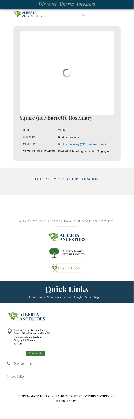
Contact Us (35, 353)
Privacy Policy (15, 376)
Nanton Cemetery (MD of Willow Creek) (82, 144)
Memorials (54, 297)
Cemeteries (37, 297)
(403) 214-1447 (19, 365)
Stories (67, 297)
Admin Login (93, 297)
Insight (78, 297)
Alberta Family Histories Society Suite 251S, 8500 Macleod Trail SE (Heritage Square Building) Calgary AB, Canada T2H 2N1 (32, 337)
